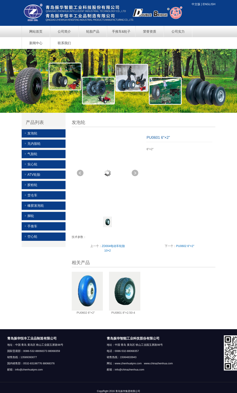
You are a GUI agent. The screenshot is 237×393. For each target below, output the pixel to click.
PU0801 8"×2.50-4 (123, 312)
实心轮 (32, 164)
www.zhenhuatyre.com (128, 363)
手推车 (32, 226)
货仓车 (32, 195)
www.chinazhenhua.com (158, 363)
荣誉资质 (149, 31)
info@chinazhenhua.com (129, 369)
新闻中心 (35, 43)
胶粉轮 (32, 185)
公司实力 (178, 31)
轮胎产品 (92, 31)
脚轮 (30, 216)
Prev (80, 173)
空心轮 (32, 236)
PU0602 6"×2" (185, 246)
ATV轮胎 (33, 174)
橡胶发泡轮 (35, 205)
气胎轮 (32, 154)
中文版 (196, 4)
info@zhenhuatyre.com (29, 369)
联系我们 (64, 43)
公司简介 (64, 31)
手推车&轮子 (121, 31)
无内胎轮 (34, 143)
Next (135, 173)
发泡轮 (32, 133)
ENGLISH (209, 4)
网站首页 (35, 31)
